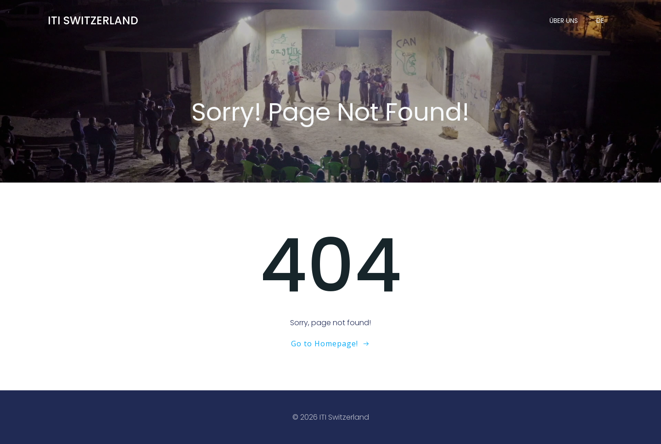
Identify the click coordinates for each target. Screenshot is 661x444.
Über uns (563, 20)
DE (600, 20)
